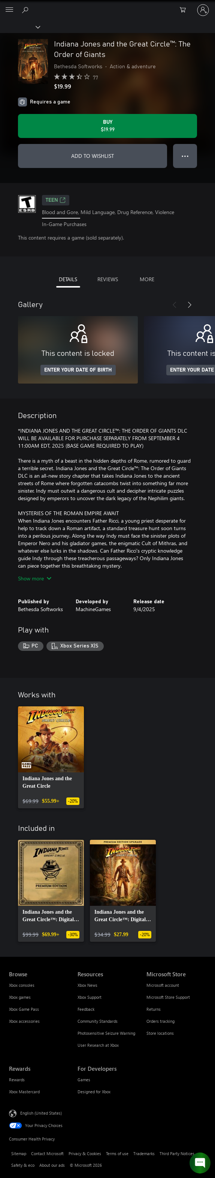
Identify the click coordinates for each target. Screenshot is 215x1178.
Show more (34, 578)
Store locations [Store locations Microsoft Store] (160, 1033)
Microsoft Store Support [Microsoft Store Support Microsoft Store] (168, 997)
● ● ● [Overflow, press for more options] (185, 156)
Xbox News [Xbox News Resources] (87, 985)
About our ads (52, 1165)
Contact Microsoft (47, 1153)
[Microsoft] (107, 5)
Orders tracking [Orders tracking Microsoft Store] (160, 1021)
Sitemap (18, 1153)
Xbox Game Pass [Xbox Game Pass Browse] (24, 1009)
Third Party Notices (177, 1153)
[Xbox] (20, 26)
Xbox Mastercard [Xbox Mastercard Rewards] (24, 1091)
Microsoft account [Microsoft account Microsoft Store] (162, 985)
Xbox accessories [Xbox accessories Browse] (24, 1021)
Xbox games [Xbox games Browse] (20, 997)
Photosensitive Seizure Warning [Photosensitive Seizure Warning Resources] (106, 1033)
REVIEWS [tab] (107, 279)
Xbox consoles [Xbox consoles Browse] (21, 985)
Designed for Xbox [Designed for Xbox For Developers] (94, 1091)
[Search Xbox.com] (26, 10)
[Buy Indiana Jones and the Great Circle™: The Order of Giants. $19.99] (107, 126)
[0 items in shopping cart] (185, 10)
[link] (51, 757)
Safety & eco (22, 1165)
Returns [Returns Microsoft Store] (153, 1009)
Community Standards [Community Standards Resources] (98, 1021)
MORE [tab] (147, 279)
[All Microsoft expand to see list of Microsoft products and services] (9, 10)
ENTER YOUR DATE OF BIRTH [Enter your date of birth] (78, 370)
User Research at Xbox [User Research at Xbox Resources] (98, 1045)
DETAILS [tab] (68, 279)
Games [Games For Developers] (84, 1079)
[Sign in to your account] (203, 10)
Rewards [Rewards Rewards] (17, 1079)
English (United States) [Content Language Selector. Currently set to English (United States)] (41, 1113)
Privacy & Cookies (85, 1153)
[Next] (189, 305)
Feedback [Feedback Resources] (86, 1009)
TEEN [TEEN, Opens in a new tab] (56, 200)
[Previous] (174, 305)
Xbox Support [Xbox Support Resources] (90, 997)
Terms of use (117, 1153)
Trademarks (144, 1153)
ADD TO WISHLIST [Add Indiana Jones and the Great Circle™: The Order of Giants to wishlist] (92, 155)
